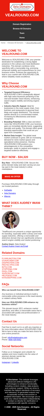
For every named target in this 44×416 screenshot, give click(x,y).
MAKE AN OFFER (12, 177)
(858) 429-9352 (14, 340)
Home (22, 38)
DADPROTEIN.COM (10, 263)
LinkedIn (15, 362)
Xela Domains (10, 193)
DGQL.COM (7, 271)
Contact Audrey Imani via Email (15, 246)
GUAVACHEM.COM (10, 261)
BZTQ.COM (7, 267)
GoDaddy (8, 190)
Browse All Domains (22, 29)
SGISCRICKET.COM (10, 273)
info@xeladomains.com (17, 338)
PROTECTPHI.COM (10, 265)
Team (22, 33)
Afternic (7, 196)
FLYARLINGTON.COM (11, 259)
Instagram (6, 362)
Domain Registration (22, 24)
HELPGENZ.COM (9, 276)
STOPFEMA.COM (9, 269)
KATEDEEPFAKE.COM (11, 278)
